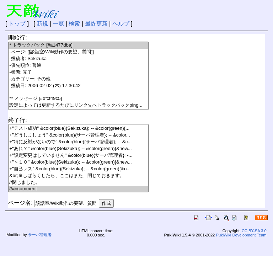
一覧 (58, 24)
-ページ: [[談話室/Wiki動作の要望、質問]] (78, 52)
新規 (42, 24)
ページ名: (20, 203)
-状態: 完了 (78, 72)
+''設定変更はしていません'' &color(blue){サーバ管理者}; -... (78, 155)
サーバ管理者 (40, 235)
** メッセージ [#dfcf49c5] (78, 98)
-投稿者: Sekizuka (78, 58)
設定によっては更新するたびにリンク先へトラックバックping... (78, 105)
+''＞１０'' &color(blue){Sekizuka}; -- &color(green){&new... (78, 162)
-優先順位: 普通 (78, 65)
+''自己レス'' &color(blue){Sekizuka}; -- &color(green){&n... (78, 169)
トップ (17, 24)
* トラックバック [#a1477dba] (78, 45)
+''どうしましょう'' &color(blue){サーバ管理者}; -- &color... (78, 135)
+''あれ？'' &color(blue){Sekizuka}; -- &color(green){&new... (78, 148)
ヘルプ (120, 24)
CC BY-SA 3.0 (254, 231)
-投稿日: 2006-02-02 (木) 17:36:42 (78, 85)
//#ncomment (78, 189)
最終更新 (96, 24)
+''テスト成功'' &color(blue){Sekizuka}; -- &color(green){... (78, 128)
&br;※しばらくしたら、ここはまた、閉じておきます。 (78, 175)
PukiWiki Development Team (241, 235)
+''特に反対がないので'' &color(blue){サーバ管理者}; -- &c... (78, 142)
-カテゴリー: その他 (78, 79)
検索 (74, 24)
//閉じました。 (78, 182)
